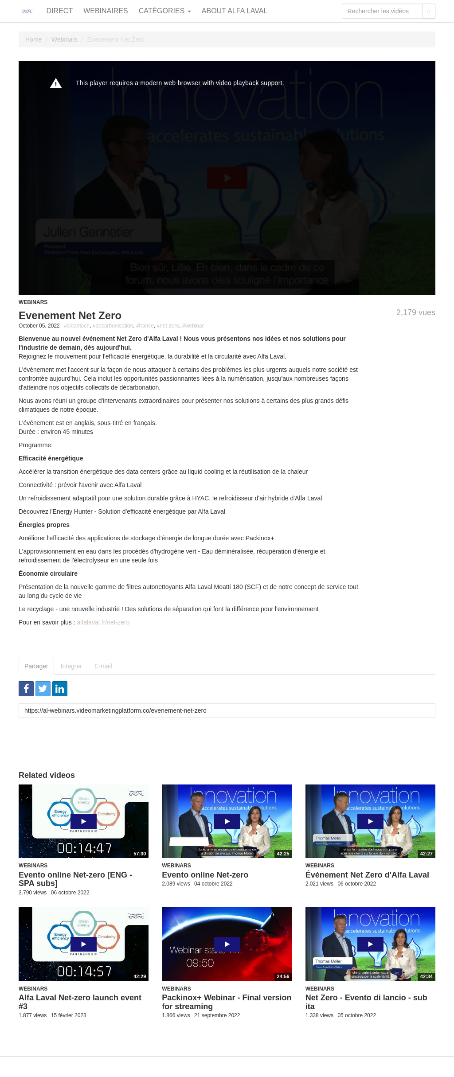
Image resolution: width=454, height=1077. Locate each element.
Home (33, 39)
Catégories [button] (165, 11)
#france (145, 326)
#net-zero (168, 326)
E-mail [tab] (103, 666)
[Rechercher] (428, 11)
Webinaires (105, 11)
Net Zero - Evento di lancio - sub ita (366, 1002)
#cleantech (77, 326)
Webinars (64, 39)
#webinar (193, 326)
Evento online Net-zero (205, 874)
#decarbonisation (113, 326)
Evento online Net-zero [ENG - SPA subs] (75, 879)
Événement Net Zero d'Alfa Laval (367, 874)
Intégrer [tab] (71, 666)
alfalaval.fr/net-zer (101, 622)
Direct (60, 11)
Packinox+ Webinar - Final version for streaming (226, 1002)
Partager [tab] (36, 666)
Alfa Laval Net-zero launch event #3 (80, 1002)
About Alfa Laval (235, 11)
